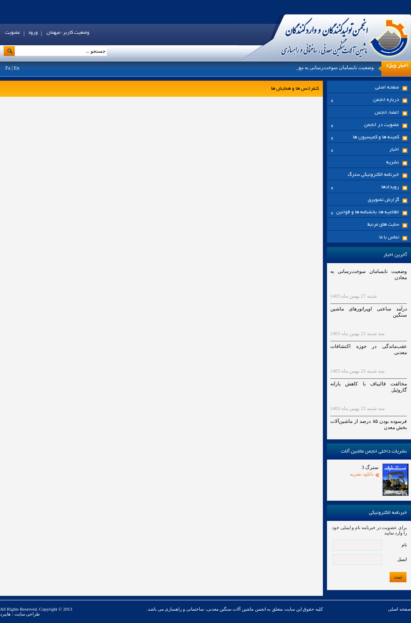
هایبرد (5, 613)
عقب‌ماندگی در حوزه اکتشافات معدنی (368, 349)
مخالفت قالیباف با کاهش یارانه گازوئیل (368, 387)
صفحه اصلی (387, 87)
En (16, 68)
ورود (33, 32)
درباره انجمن (365, 100)
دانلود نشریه (362, 473)
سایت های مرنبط (383, 224)
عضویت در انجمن (365, 125)
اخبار (365, 149)
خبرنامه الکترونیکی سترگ (373, 174)
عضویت (12, 32)
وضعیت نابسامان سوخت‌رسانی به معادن (368, 274)
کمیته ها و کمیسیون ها (365, 137)
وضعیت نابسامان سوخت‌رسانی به (339, 67)
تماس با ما (389, 237)
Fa (7, 68)
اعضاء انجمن (387, 112)
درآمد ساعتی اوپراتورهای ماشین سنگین (368, 312)
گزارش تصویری (383, 200)
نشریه (392, 162)
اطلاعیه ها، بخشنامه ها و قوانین (365, 212)
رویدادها (365, 187)
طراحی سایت (26, 613)
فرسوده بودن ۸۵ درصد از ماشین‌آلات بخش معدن (368, 424)
